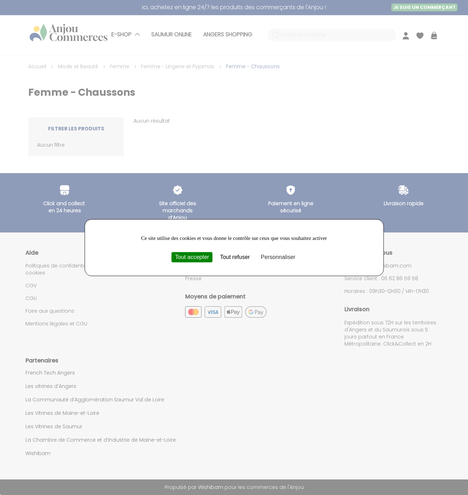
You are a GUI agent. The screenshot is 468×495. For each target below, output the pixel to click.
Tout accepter (192, 257)
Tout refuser (235, 257)
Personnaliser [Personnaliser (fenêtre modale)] (278, 257)
